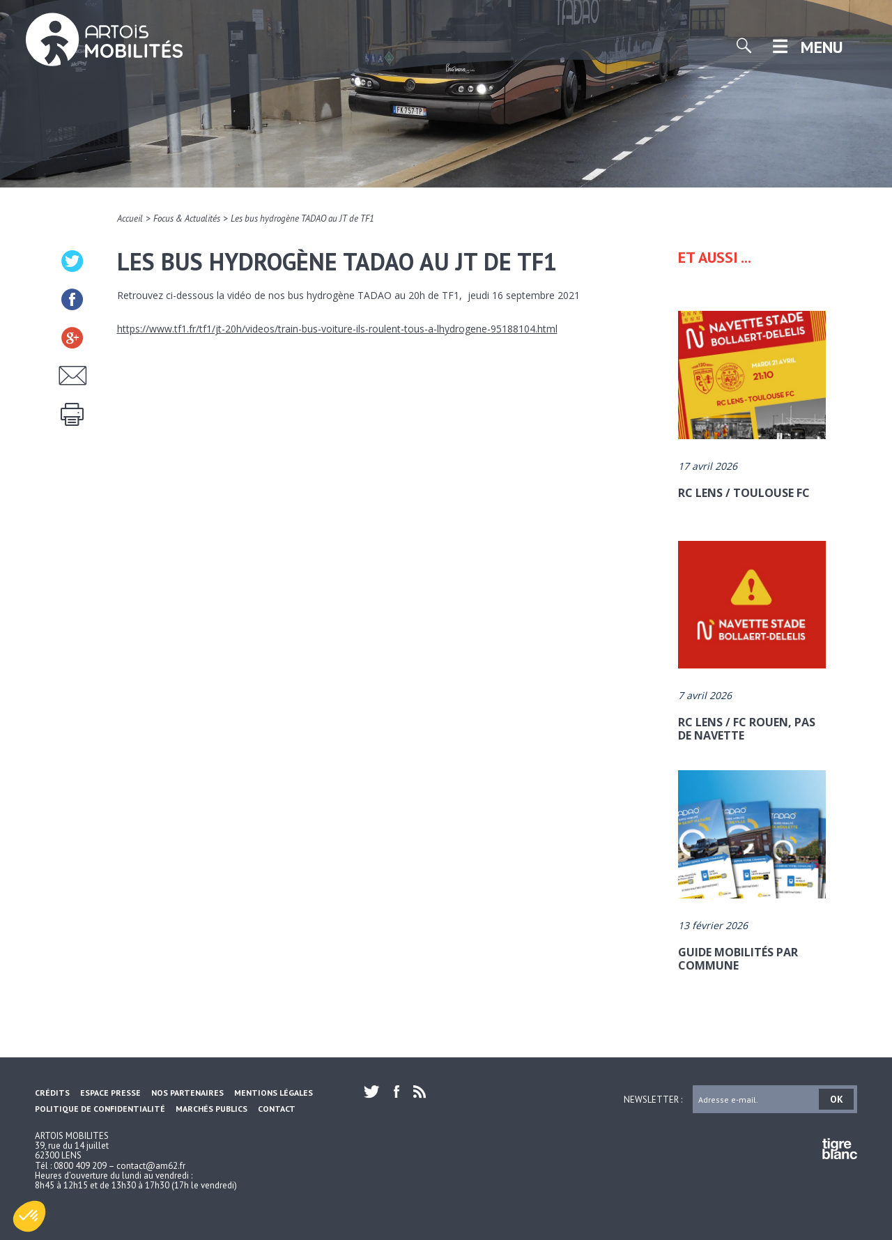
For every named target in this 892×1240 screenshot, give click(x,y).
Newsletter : (653, 1099)
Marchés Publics (211, 1108)
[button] (29, 1216)
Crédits (52, 1092)
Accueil (130, 218)
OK (836, 1099)
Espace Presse (110, 1092)
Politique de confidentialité (100, 1108)
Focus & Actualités (186, 218)
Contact (276, 1108)
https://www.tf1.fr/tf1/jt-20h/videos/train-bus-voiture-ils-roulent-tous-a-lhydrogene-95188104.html (337, 328)
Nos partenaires (187, 1092)
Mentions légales (273, 1092)
